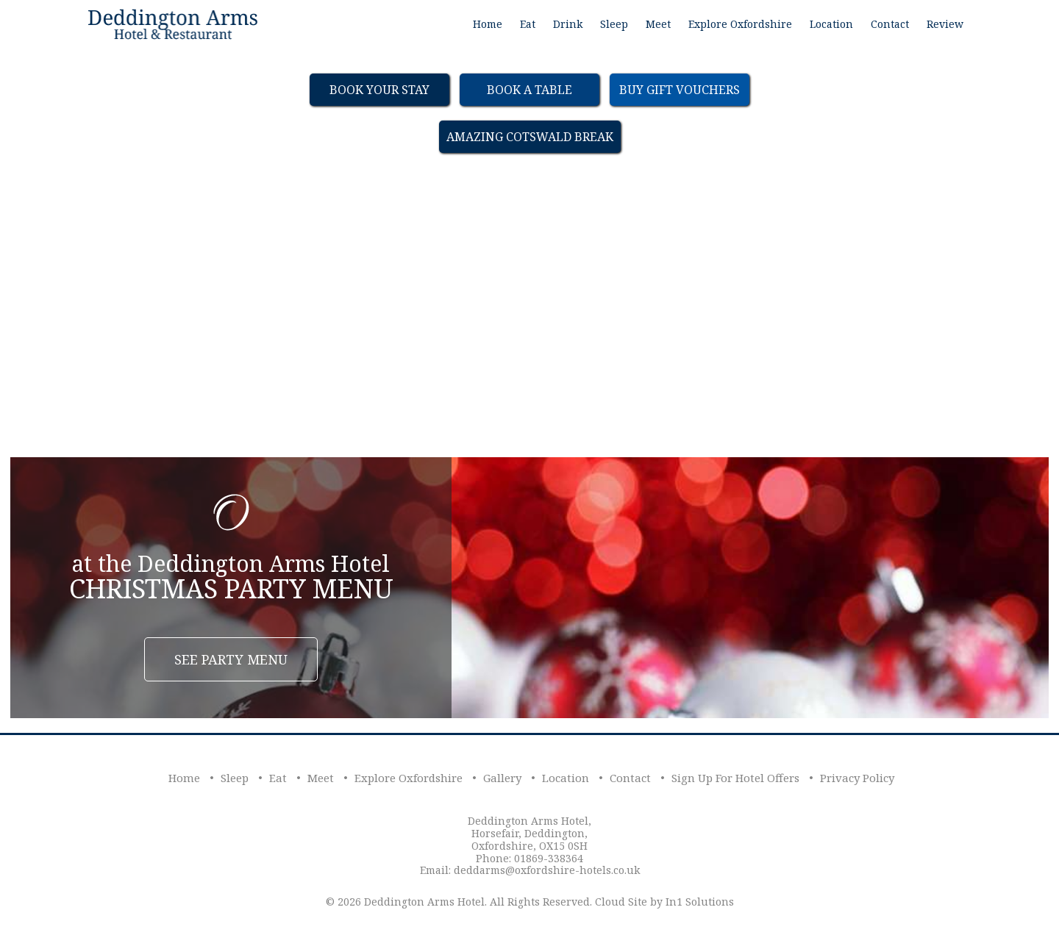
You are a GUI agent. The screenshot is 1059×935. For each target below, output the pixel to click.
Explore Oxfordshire (740, 24)
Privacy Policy (857, 777)
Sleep (614, 24)
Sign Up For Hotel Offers (735, 777)
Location (831, 24)
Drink (567, 24)
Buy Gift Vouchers (679, 90)
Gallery (502, 777)
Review (945, 24)
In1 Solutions (700, 902)
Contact (890, 24)
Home (487, 24)
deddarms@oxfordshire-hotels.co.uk (547, 870)
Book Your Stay (379, 90)
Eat (527, 24)
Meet (658, 24)
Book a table (529, 90)
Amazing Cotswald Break (529, 137)
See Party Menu (231, 659)
